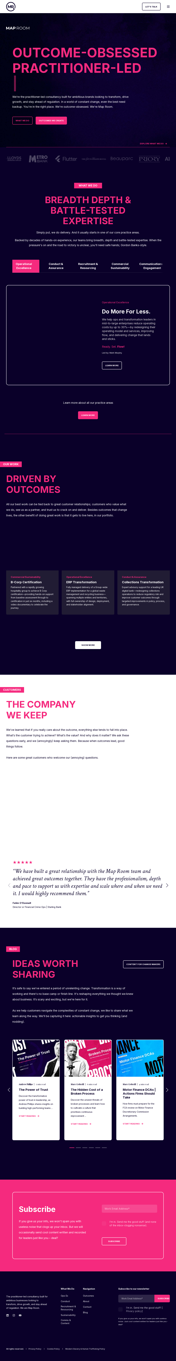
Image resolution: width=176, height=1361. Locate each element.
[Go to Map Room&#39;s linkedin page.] (8, 1315)
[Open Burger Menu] (168, 6)
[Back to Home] (10, 6)
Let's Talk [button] (151, 6)
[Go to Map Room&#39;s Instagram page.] (14, 1315)
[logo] (22, 1290)
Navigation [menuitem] (89, 1289)
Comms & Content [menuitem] (66, 1322)
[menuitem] (70, 1290)
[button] (167, 885)
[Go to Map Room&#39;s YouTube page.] (19, 1315)
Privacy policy (134, 1311)
